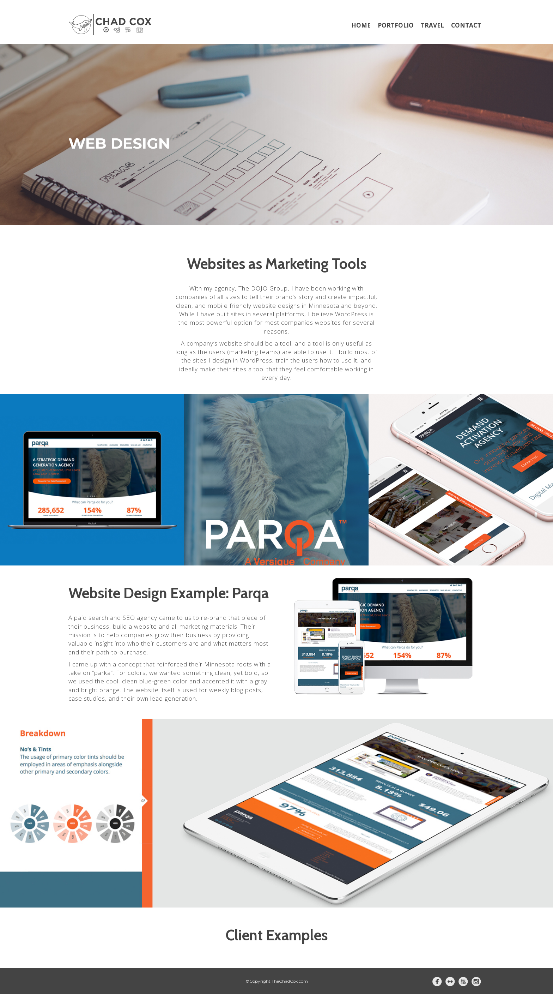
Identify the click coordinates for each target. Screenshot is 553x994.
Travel (432, 25)
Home (361, 25)
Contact (466, 25)
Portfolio (396, 25)
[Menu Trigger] (515, 25)
